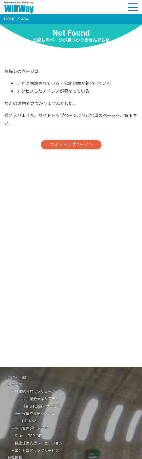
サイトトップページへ (71, 144)
